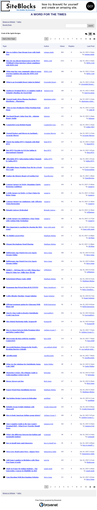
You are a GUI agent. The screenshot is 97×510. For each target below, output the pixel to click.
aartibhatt (91, 400)
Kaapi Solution (89, 298)
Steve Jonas (90, 255)
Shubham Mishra (88, 281)
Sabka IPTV (90, 161)
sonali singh (90, 471)
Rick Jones (90, 383)
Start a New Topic (9, 39)
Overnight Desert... (87, 84)
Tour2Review (89, 178)
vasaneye (91, 187)
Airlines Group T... (87, 332)
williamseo (90, 212)
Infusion (91, 118)
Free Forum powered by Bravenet (48, 500)
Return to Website (9, 22)
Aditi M (91, 110)
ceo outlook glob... (87, 349)
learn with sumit (88, 229)
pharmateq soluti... (87, 101)
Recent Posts (7, 25)
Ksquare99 (90, 324)
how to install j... (88, 445)
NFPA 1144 (90, 63)
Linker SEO (90, 127)
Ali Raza (91, 238)
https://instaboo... (88, 289)
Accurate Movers (88, 135)
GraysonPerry (89, 315)
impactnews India (88, 454)
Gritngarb (91, 437)
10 (86, 39)
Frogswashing (89, 169)
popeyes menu (89, 93)
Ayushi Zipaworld (88, 409)
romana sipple (89, 54)
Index (19, 22)
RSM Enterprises (88, 307)
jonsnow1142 (89, 426)
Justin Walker (89, 366)
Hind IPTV (90, 144)
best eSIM (90, 341)
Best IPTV (90, 152)
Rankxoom (90, 462)
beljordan (91, 375)
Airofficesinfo (89, 358)
